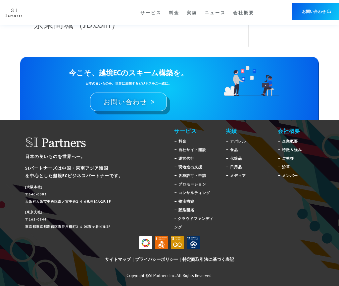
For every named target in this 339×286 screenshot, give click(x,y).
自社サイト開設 (192, 149)
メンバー (290, 175)
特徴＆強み (292, 149)
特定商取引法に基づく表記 (208, 259)
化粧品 (236, 158)
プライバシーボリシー (156, 259)
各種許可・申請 (192, 175)
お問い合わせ (314, 11)
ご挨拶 (288, 158)
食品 (234, 149)
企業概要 (290, 141)
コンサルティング (194, 192)
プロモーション (192, 184)
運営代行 (186, 158)
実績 (192, 13)
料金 (174, 13)
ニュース (215, 13)
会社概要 (243, 13)
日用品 (236, 167)
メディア (238, 175)
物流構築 (186, 201)
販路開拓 (186, 210)
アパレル (238, 141)
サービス (151, 13)
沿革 (286, 167)
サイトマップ (118, 259)
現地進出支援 (190, 167)
